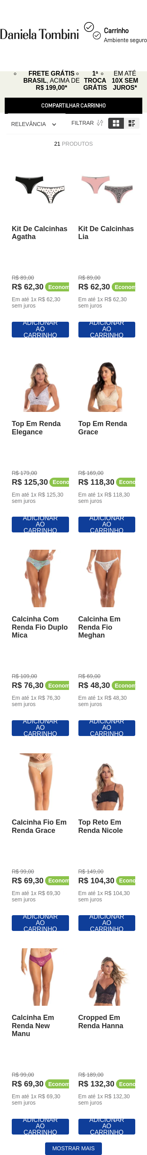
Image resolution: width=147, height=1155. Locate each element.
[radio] (116, 123)
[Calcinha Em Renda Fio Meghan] (107, 643)
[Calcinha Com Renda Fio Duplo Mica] (40, 643)
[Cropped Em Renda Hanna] (107, 1042)
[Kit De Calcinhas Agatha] (40, 249)
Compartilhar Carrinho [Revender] (73, 105)
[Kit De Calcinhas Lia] (107, 249)
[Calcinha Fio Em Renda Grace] (40, 843)
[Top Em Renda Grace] (107, 445)
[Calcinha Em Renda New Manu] (40, 1042)
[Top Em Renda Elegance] (40, 445)
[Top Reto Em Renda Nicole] (107, 843)
